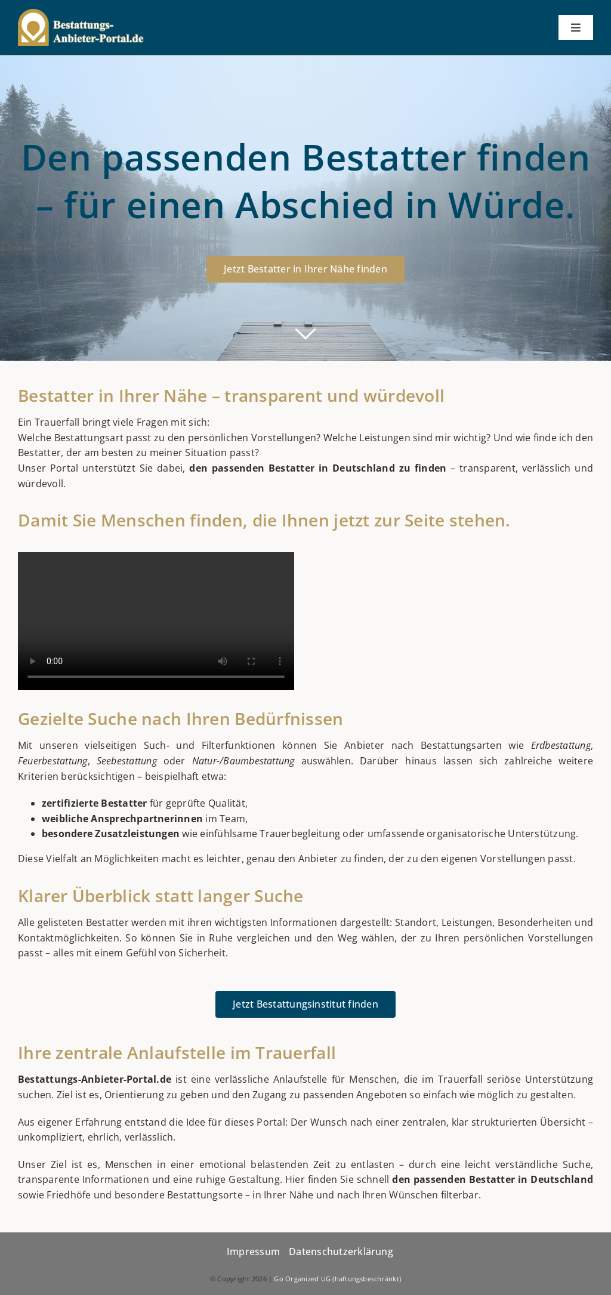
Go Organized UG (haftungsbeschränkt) (337, 1279)
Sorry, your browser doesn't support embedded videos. (156, 621)
